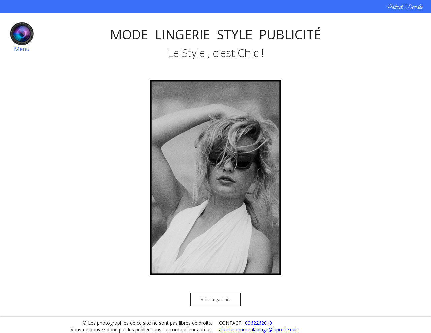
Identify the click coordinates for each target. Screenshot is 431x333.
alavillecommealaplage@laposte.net (258, 329)
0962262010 (258, 323)
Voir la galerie (215, 299)
